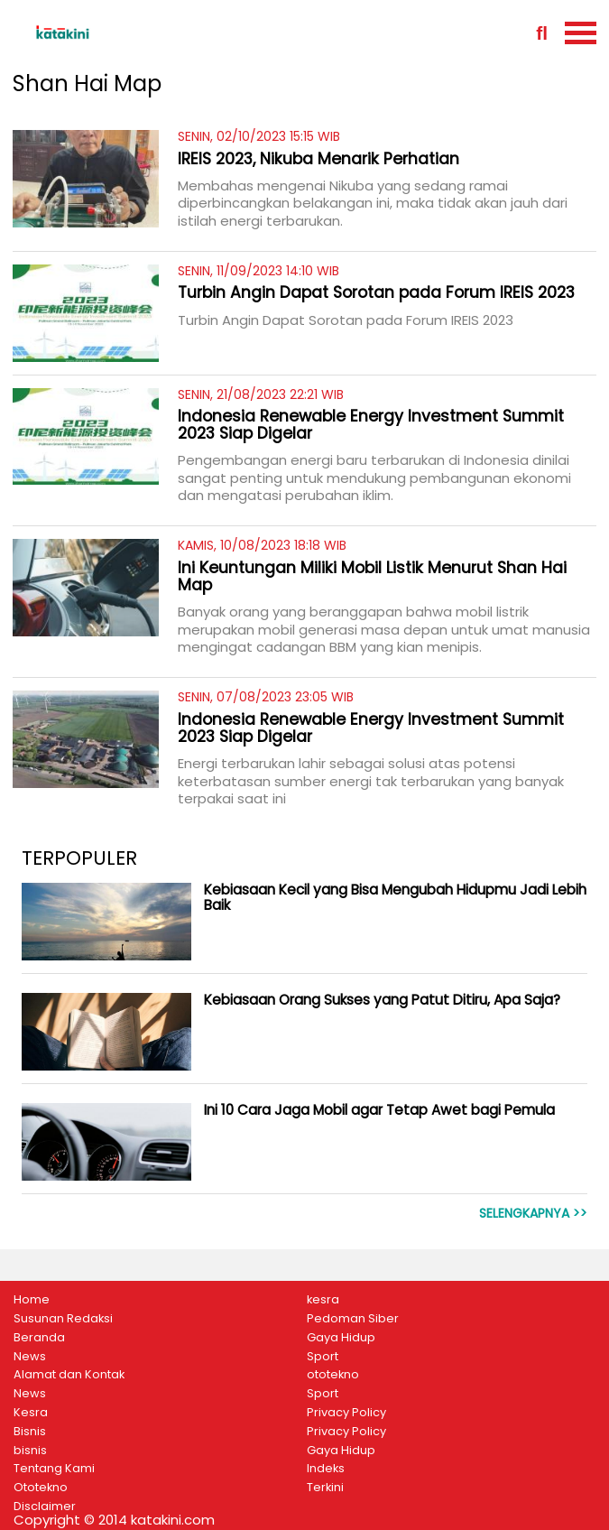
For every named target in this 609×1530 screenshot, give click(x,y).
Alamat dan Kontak (69, 1374)
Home (32, 1300)
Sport (322, 1356)
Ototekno (41, 1487)
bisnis (30, 1450)
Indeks (326, 1468)
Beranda (39, 1337)
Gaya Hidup (341, 1337)
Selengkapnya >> (533, 1213)
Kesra (31, 1412)
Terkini (325, 1487)
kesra (323, 1300)
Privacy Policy (346, 1412)
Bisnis (30, 1431)
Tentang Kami (54, 1468)
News (30, 1356)
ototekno (333, 1374)
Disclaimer (45, 1506)
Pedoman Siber (353, 1318)
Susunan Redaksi (63, 1318)
